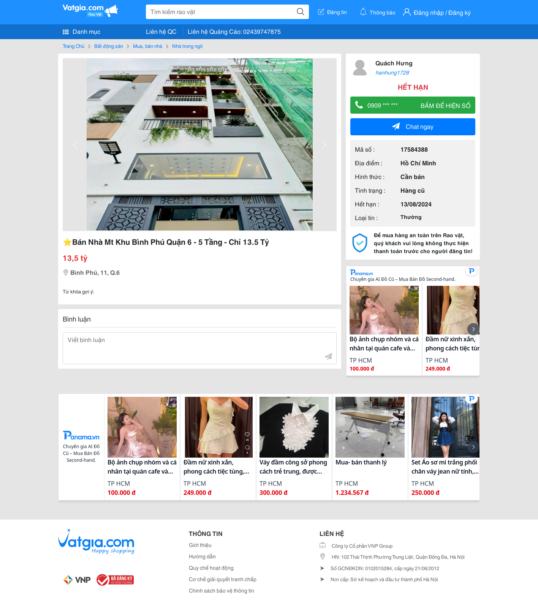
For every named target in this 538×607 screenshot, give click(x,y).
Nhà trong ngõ (187, 45)
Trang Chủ (73, 45)
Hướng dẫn (202, 556)
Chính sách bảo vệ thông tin (221, 590)
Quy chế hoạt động (211, 567)
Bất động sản (108, 45)
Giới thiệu (200, 544)
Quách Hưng (394, 62)
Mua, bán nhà (147, 45)
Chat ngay (413, 126)
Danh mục (81, 31)
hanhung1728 (392, 72)
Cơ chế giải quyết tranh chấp (222, 579)
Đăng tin (332, 12)
